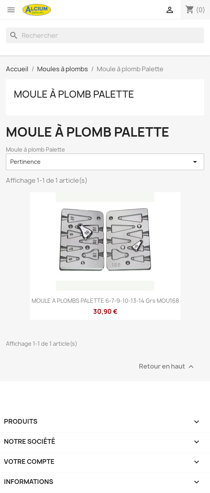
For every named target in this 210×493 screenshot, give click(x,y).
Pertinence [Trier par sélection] (105, 162)
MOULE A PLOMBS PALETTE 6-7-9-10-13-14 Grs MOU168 (105, 300)
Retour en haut (167, 366)
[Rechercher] (105, 35)
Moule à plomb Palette (74, 94)
